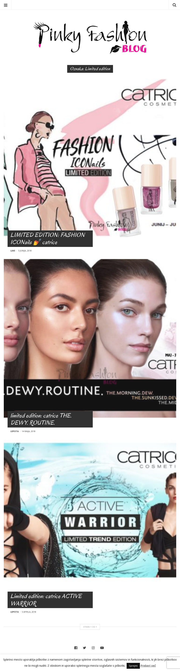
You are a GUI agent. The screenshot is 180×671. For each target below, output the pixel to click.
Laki (12, 250)
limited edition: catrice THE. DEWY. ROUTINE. (41, 419)
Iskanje (174, 4)
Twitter (85, 648)
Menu (5, 4)
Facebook (76, 648)
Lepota (14, 431)
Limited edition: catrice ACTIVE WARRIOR (46, 599)
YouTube (103, 648)
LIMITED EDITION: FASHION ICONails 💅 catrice (47, 238)
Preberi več (148, 665)
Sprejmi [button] (133, 665)
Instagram (94, 648)
